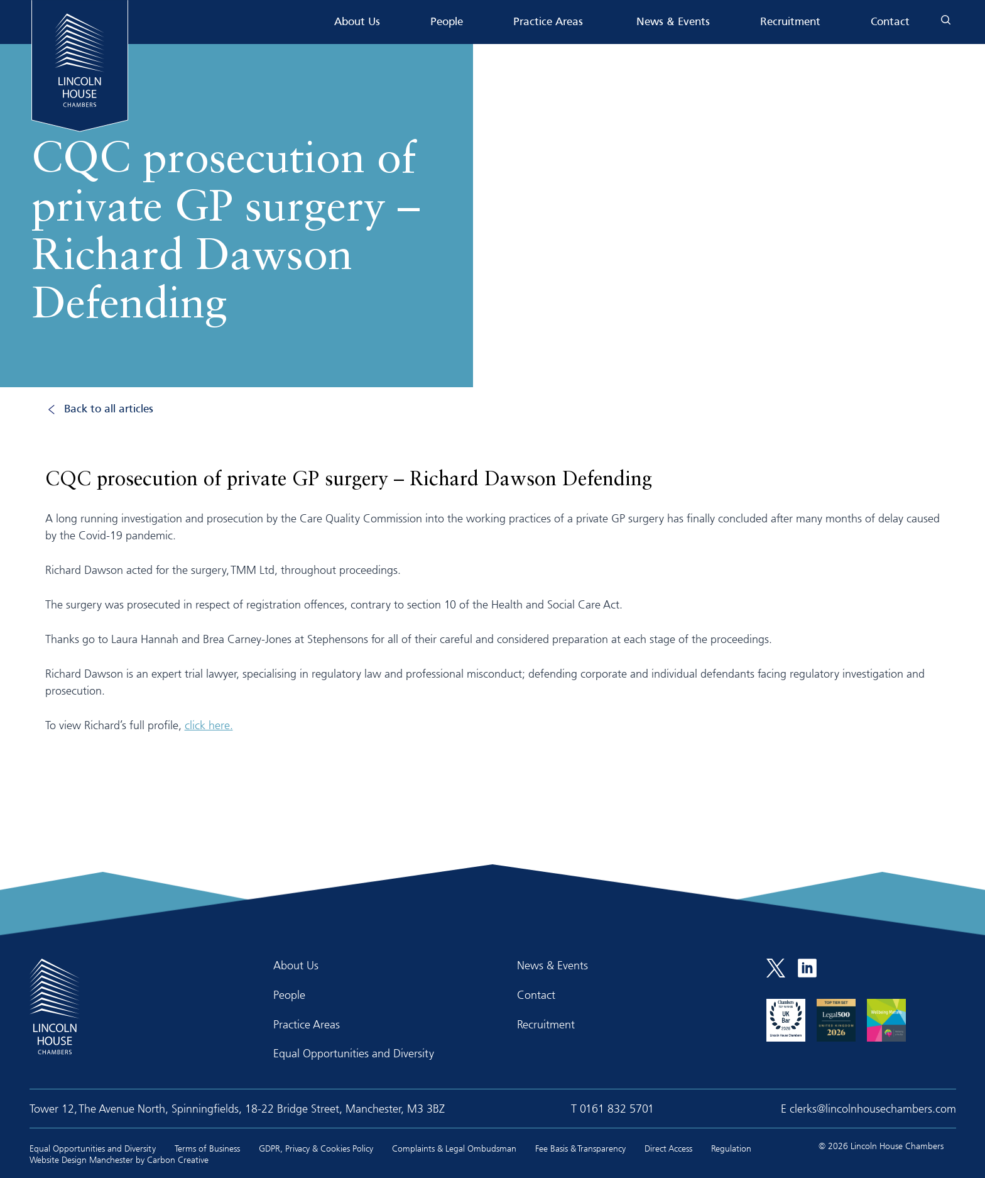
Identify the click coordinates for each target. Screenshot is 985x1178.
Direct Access (668, 1148)
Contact (890, 22)
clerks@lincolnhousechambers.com (873, 1108)
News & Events (673, 22)
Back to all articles (108, 409)
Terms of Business (207, 1148)
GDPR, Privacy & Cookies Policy (316, 1148)
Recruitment (790, 22)
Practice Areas (548, 22)
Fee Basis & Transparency (580, 1148)
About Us (357, 22)
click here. (209, 725)
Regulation (731, 1148)
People (446, 22)
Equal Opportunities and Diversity (353, 1053)
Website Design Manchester (81, 1159)
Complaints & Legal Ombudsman (454, 1148)
